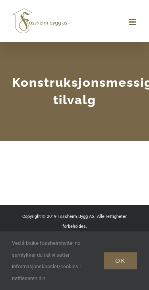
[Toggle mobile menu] (133, 22)
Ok (120, 260)
